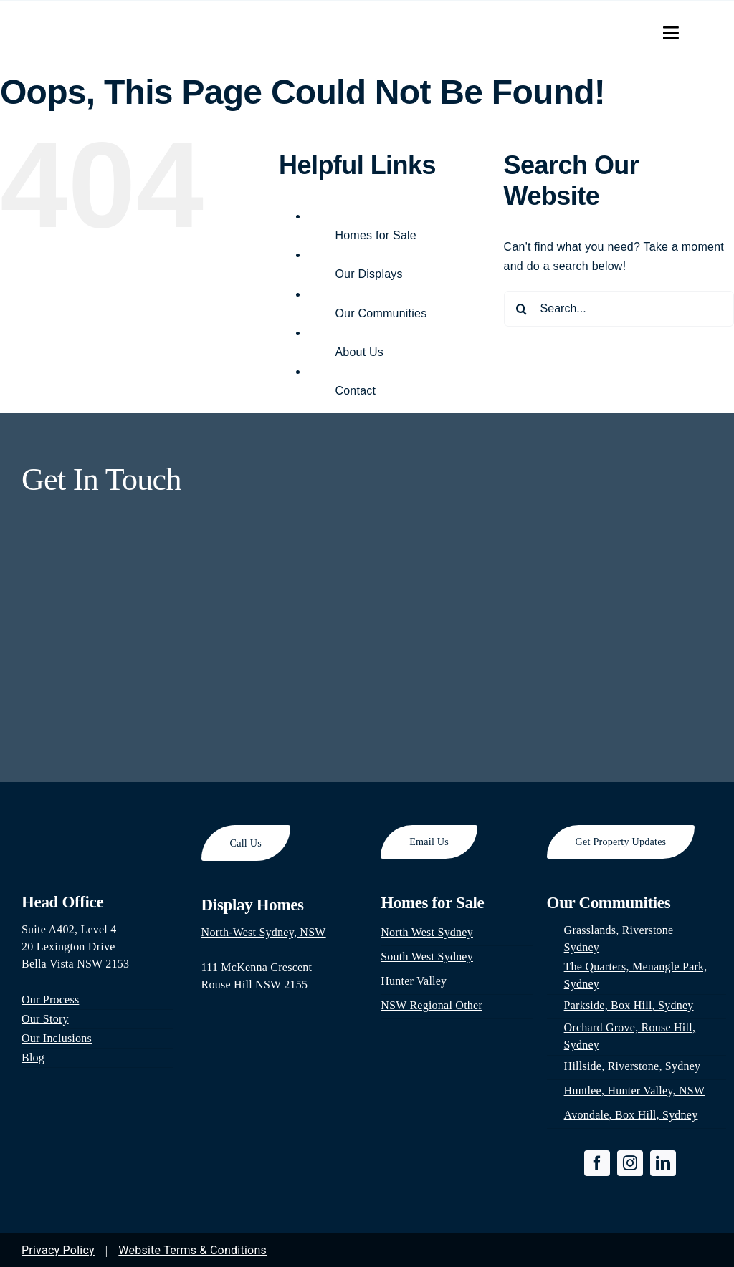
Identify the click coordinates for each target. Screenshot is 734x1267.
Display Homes (252, 905)
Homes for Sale (375, 235)
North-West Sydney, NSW (263, 932)
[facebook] (597, 1163)
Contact (355, 391)
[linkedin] (663, 1163)
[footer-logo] (97, 830)
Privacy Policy (58, 1250)
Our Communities (380, 313)
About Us (359, 352)
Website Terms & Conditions (192, 1250)
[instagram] (630, 1163)
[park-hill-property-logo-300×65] (104, 24)
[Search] (522, 309)
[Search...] (619, 309)
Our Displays (368, 274)
